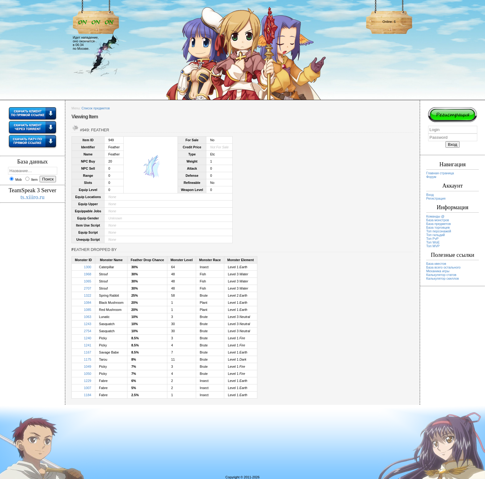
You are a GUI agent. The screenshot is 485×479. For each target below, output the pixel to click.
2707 (87, 288)
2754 (87, 331)
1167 (87, 352)
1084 (87, 302)
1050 (87, 373)
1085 (87, 310)
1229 (87, 381)
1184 (87, 395)
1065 (87, 281)
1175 (87, 359)
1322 (87, 295)
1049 (87, 366)
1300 (87, 267)
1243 (87, 324)
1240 (87, 338)
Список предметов (96, 108)
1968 (87, 274)
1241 (87, 345)
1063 (87, 317)
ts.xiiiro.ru (32, 197)
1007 (87, 388)
